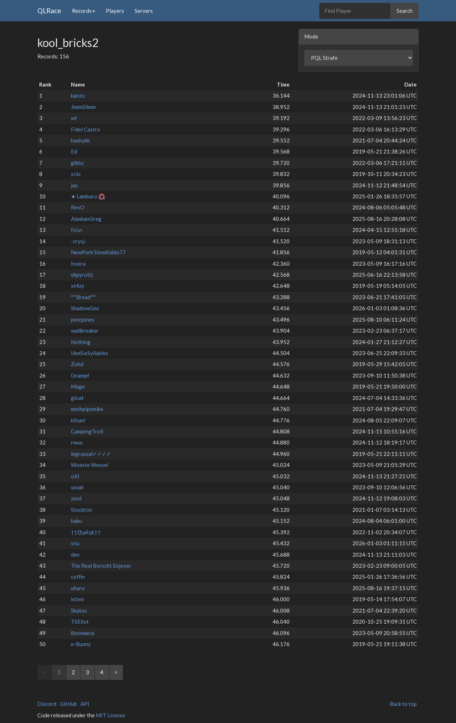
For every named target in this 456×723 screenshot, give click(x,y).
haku (76, 520)
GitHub (68, 704)
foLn (76, 230)
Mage (78, 386)
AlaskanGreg (86, 218)
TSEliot (80, 621)
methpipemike (87, 409)
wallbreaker (85, 330)
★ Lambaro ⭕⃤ (88, 196)
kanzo (78, 95)
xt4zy (77, 285)
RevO (77, 207)
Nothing (80, 342)
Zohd (77, 364)
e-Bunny (81, 644)
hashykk (80, 140)
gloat (77, 398)
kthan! (78, 420)
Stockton (81, 509)
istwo (77, 599)
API (85, 704)
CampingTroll (87, 431)
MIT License (110, 715)
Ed (74, 151)
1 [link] (59, 672)
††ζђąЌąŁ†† (86, 532)
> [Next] (116, 672)
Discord (46, 704)
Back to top (403, 704)
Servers (144, 10)
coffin (78, 576)
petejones (82, 319)
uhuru (77, 588)
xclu (76, 174)
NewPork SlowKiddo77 (98, 252)
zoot (76, 498)
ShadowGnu (85, 308)
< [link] (44, 672)
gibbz (77, 163)
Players (115, 10)
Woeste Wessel (89, 465)
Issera (78, 263)
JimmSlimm (83, 107)
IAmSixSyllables (89, 353)
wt (74, 118)
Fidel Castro (85, 129)
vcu (75, 543)
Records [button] (83, 10)
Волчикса (82, 633)
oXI (75, 476)
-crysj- (79, 241)
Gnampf (80, 375)
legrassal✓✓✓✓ (91, 454)
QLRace (49, 10)
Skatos (79, 610)
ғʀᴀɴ (76, 442)
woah (77, 487)
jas (74, 185)
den (75, 554)
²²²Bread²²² (83, 297)
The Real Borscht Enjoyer (101, 565)
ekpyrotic (82, 274)
